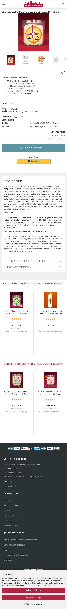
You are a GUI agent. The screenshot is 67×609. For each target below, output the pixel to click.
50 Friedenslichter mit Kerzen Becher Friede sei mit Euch (16, 392)
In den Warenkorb (30, 147)
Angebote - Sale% (11, 525)
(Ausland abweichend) (32, 112)
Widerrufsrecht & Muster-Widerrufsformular (21, 540)
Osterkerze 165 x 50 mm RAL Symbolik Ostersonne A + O (50, 312)
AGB (5, 550)
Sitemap (7, 510)
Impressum (8, 560)
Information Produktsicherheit (26, 261)
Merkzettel (8, 481)
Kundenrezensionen (17, 267)
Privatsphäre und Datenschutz (16, 555)
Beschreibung (13, 181)
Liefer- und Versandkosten (14, 545)
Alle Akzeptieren (33, 590)
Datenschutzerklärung (50, 585)
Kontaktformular (10, 486)
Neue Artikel (9, 520)
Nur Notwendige (33, 597)
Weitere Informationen (33, 604)
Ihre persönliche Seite (12, 505)
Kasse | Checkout (11, 515)
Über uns (7, 500)
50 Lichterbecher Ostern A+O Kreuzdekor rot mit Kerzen (50, 392)
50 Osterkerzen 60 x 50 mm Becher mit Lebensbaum (16, 312)
